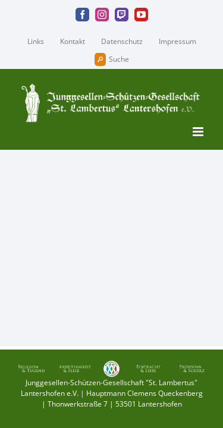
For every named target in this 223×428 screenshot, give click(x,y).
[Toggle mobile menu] (199, 131)
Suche (112, 59)
